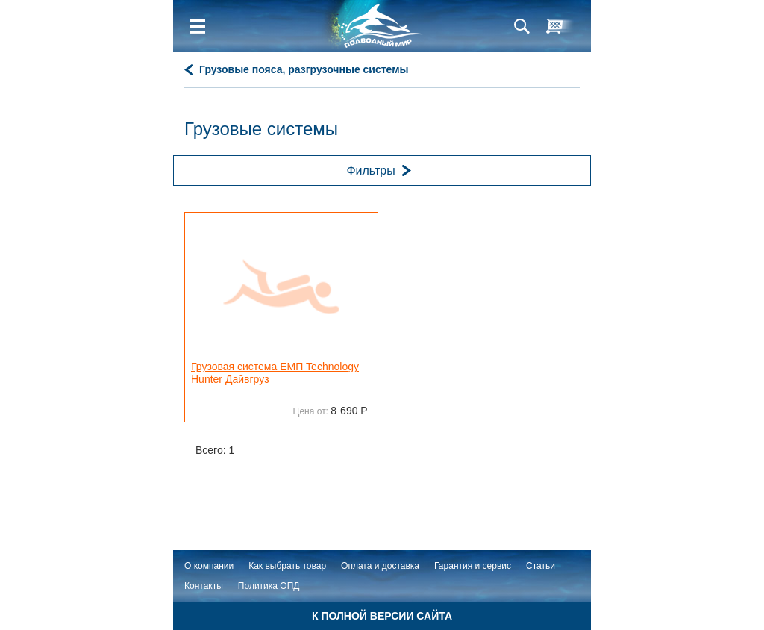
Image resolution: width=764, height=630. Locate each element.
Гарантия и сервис (472, 566)
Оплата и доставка (380, 566)
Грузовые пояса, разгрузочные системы (304, 69)
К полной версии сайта (382, 616)
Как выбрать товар (287, 566)
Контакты (203, 586)
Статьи (540, 566)
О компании (209, 566)
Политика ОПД (269, 586)
